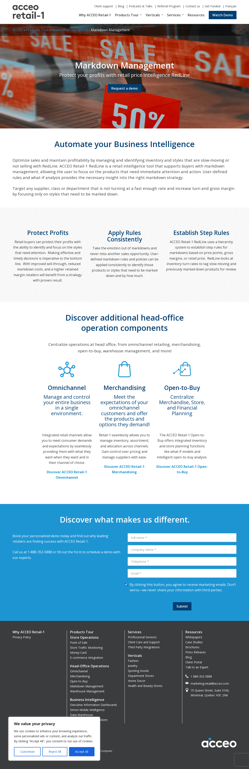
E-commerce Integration (86, 658)
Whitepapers (193, 637)
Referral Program (169, 6)
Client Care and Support (144, 642)
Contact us (192, 6)
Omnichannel (79, 671)
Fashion (133, 661)
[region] (54, 739)
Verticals (153, 15)
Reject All (55, 752)
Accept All (81, 752)
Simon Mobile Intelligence (87, 710)
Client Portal (193, 662)
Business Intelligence (87, 699)
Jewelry (132, 666)
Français (230, 6)
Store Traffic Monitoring (86, 648)
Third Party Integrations (144, 647)
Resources (196, 15)
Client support (103, 6)
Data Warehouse (81, 715)
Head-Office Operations (69, 30)
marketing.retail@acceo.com (210, 683)
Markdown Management (86, 686)
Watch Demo (222, 15)
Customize (27, 752)
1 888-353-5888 (201, 676)
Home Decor (136, 681)
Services (174, 15)
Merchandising (80, 676)
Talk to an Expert (196, 667)
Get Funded (212, 6)
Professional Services (142, 637)
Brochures (192, 647)
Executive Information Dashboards (93, 705)
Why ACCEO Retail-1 (95, 15)
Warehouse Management (87, 691)
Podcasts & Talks (140, 6)
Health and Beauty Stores (145, 686)
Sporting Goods (138, 671)
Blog (121, 6)
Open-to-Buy (79, 681)
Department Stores (141, 676)
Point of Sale (78, 643)
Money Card (78, 653)
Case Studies (194, 642)
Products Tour (127, 15)
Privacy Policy (22, 637)
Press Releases (195, 652)
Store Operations (84, 637)
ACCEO (18, 30)
